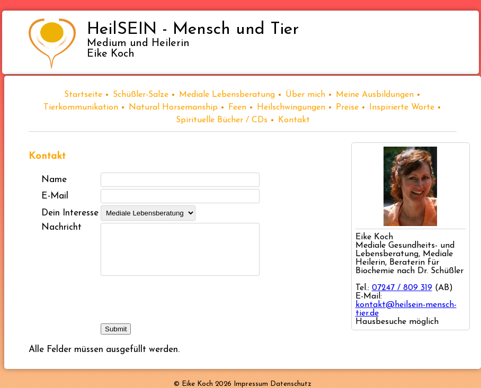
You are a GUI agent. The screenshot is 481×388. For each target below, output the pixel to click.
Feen (237, 107)
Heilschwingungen (291, 107)
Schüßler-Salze (140, 95)
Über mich (305, 95)
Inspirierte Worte (401, 107)
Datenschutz (290, 384)
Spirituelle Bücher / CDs (222, 120)
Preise (347, 107)
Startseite (83, 95)
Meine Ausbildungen (375, 95)
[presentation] (181, 300)
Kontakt (294, 120)
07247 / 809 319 (402, 288)
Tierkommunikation (80, 107)
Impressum (251, 384)
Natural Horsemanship (173, 107)
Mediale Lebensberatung (227, 95)
